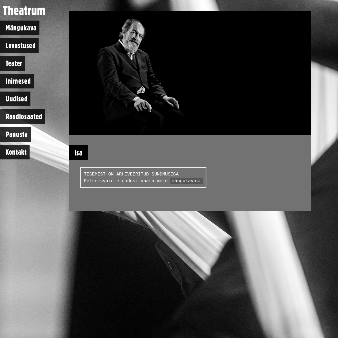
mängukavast (187, 181)
